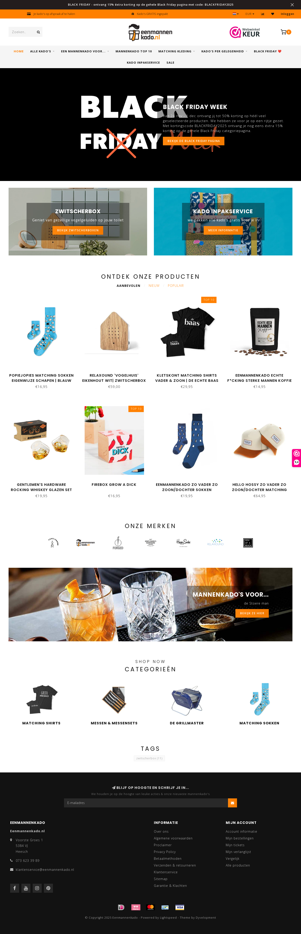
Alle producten (238, 865)
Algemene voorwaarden (173, 838)
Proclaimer (163, 845)
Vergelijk (232, 858)
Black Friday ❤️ (268, 51)
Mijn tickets (235, 845)
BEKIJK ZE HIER (252, 613)
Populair (176, 285)
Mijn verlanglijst (238, 852)
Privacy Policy (165, 852)
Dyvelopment (206, 918)
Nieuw (154, 285)
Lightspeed (168, 918)
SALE (170, 62)
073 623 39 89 (27, 860)
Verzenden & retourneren (175, 865)
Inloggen (287, 14)
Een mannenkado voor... (83, 51)
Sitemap (161, 879)
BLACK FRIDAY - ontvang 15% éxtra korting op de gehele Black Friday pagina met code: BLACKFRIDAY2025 (150, 5)
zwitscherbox (149, 758)
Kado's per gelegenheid (222, 51)
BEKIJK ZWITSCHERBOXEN (78, 230)
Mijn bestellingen (240, 838)
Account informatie (241, 831)
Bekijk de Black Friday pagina (193, 141)
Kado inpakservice (143, 62)
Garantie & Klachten (170, 885)
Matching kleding (175, 51)
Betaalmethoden (168, 858)
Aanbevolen (128, 285)
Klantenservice (166, 872)
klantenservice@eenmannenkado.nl (45, 869)
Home (19, 51)
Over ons (161, 831)
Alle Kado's (40, 51)
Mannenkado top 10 (134, 51)
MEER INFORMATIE (223, 230)
